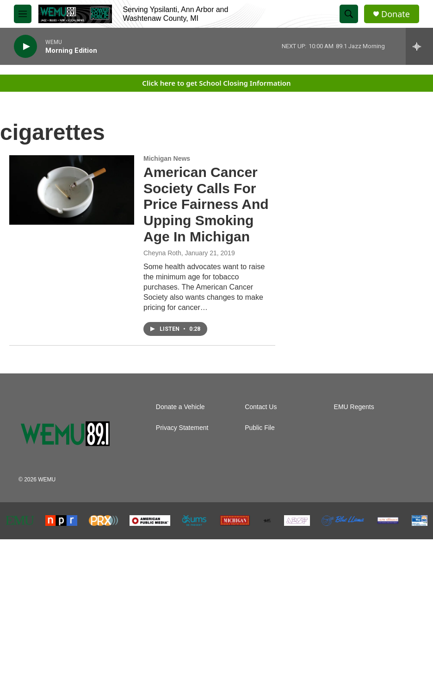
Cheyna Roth (162, 253)
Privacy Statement (182, 427)
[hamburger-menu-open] (22, 14)
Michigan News (166, 158)
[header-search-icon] (349, 14)
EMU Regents (354, 407)
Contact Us (261, 407)
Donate (395, 14)
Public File (260, 427)
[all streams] (419, 46)
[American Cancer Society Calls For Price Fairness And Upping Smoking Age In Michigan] (71, 190)
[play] (25, 46)
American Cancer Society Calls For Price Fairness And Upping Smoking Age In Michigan (206, 204)
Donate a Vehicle (180, 407)
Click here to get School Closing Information (216, 83)
